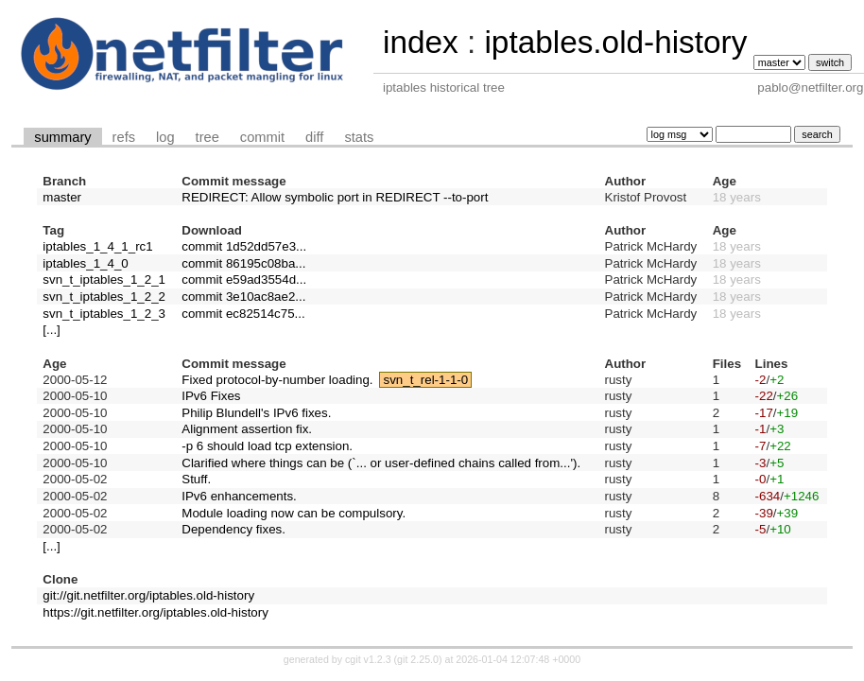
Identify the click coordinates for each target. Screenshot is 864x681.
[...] (51, 330)
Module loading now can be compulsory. (293, 513)
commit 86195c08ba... (243, 263)
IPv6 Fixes (210, 396)
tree (207, 137)
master (62, 197)
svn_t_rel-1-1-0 (426, 380)
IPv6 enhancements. (239, 496)
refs (123, 137)
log (165, 137)
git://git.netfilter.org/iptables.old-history (148, 595)
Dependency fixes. (233, 529)
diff (314, 137)
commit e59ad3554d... (243, 279)
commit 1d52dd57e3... (243, 246)
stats (358, 137)
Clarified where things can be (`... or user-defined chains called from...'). (380, 463)
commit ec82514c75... (242, 313)
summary (62, 137)
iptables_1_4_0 (85, 263)
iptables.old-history (615, 42)
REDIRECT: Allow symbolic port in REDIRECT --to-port (334, 197)
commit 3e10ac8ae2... (243, 296)
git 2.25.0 (418, 659)
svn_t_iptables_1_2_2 (104, 296)
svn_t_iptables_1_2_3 (104, 313)
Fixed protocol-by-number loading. (276, 380)
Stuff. (196, 479)
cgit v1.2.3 (368, 659)
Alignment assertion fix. (246, 429)
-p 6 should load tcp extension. (267, 446)
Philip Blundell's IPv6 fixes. (256, 413)
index (420, 42)
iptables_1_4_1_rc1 (97, 246)
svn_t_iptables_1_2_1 (104, 279)
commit (262, 137)
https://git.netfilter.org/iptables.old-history (155, 612)
